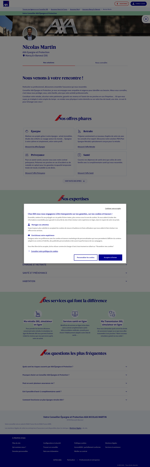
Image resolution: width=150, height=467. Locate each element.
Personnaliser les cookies (85, 257)
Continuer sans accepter (113, 208)
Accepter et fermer (110, 257)
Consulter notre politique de (44, 251)
